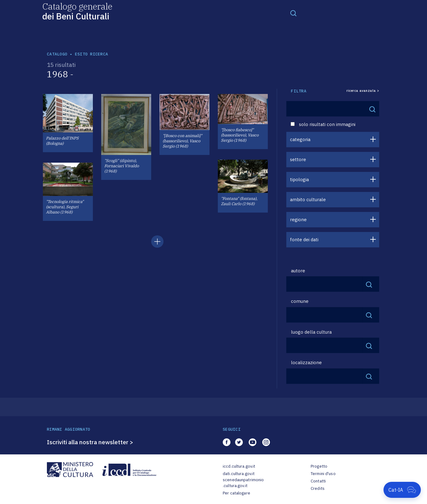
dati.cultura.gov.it (239, 473)
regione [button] (298, 219)
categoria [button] (300, 139)
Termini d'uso (323, 473)
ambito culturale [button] (308, 199)
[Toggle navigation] (293, 13)
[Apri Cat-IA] (402, 490)
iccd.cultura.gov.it (239, 466)
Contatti (318, 481)
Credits (318, 488)
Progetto (319, 466)
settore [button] (298, 159)
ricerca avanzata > (362, 91)
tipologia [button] (299, 179)
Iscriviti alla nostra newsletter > (90, 442)
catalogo (57, 54)
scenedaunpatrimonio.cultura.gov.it (243, 483)
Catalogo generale (77, 11)
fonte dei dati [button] (304, 239)
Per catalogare (236, 493)
